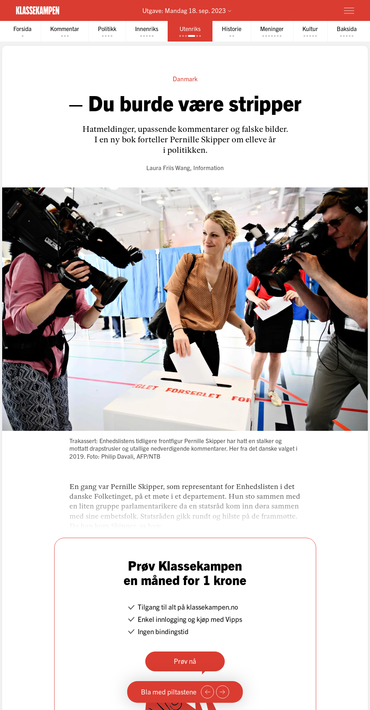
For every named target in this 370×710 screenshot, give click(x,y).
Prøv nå (185, 661)
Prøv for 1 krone (306, 10)
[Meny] (349, 10)
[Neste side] (222, 691)
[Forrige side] (207, 691)
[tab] (22, 31)
